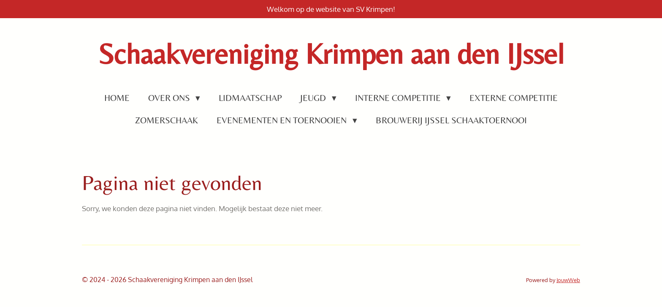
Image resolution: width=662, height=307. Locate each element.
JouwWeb (568, 279)
